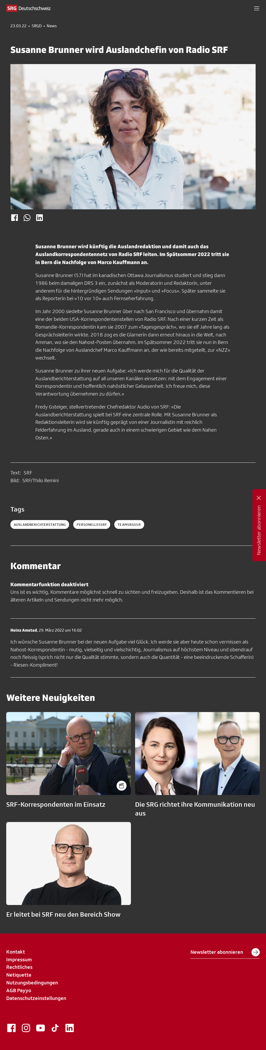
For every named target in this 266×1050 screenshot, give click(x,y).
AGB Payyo (18, 990)
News (52, 26)
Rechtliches (19, 967)
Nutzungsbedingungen (32, 982)
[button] (257, 8)
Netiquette (18, 975)
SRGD (37, 26)
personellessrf (92, 524)
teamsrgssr (129, 524)
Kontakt (15, 952)
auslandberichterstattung (40, 524)
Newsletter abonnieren (225, 952)
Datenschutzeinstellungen (36, 998)
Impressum (19, 959)
